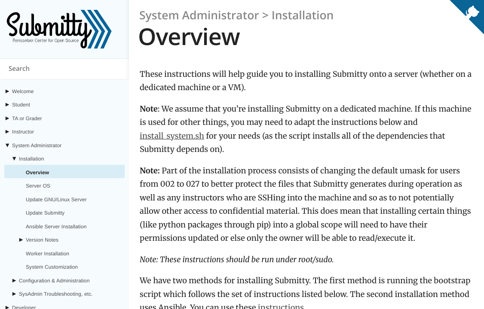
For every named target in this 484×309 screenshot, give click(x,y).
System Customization (52, 267)
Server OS (38, 186)
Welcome (23, 91)
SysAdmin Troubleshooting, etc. (56, 294)
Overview (37, 173)
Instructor (23, 132)
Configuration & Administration (54, 281)
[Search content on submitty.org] (64, 69)
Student (21, 105)
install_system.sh (172, 136)
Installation (31, 159)
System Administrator (36, 145)
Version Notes (42, 240)
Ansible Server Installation (56, 227)
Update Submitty (45, 213)
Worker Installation (47, 254)
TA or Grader (27, 118)
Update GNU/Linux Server (56, 200)
